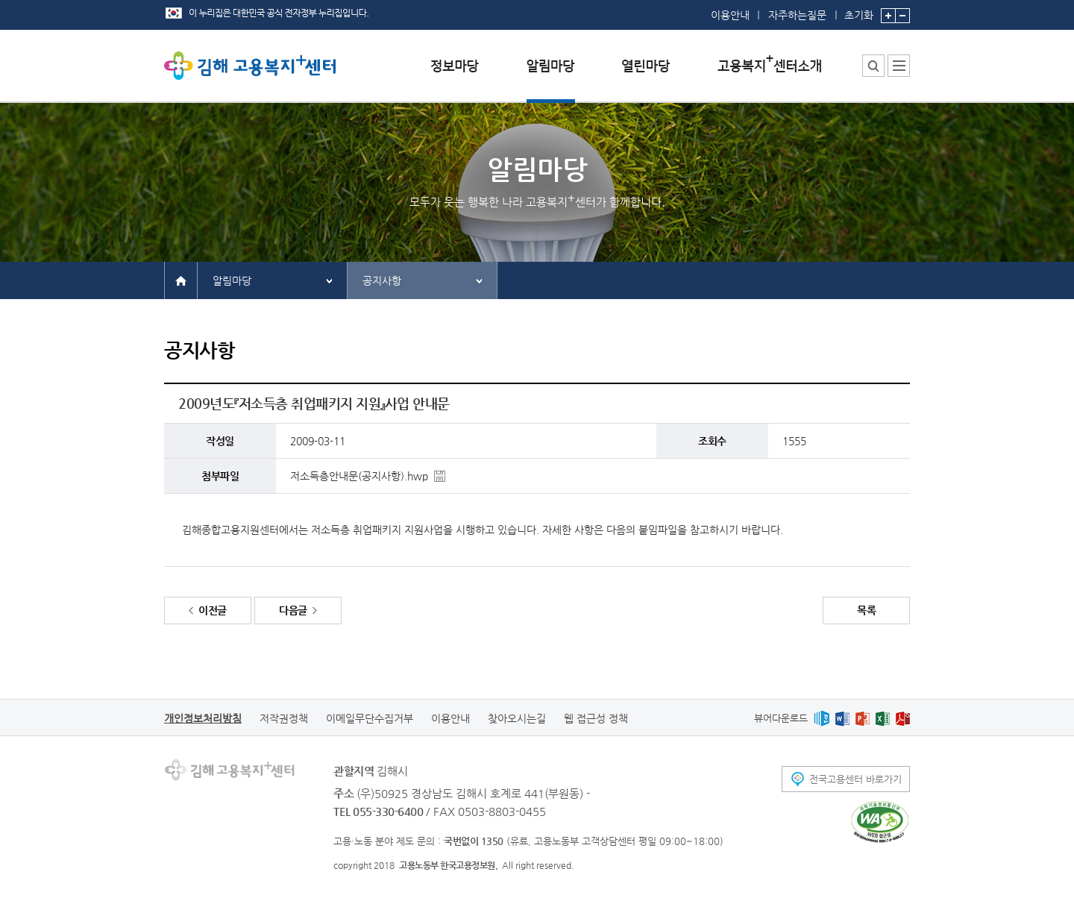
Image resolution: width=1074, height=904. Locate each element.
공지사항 (381, 280)
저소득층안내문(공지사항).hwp (359, 476)
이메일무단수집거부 (369, 718)
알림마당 (232, 280)
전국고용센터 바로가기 (855, 779)
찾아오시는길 (517, 718)
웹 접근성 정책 (596, 718)
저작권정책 (284, 718)
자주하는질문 (797, 15)
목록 (866, 610)
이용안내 (730, 15)
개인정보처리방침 (203, 718)
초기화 (858, 10)
